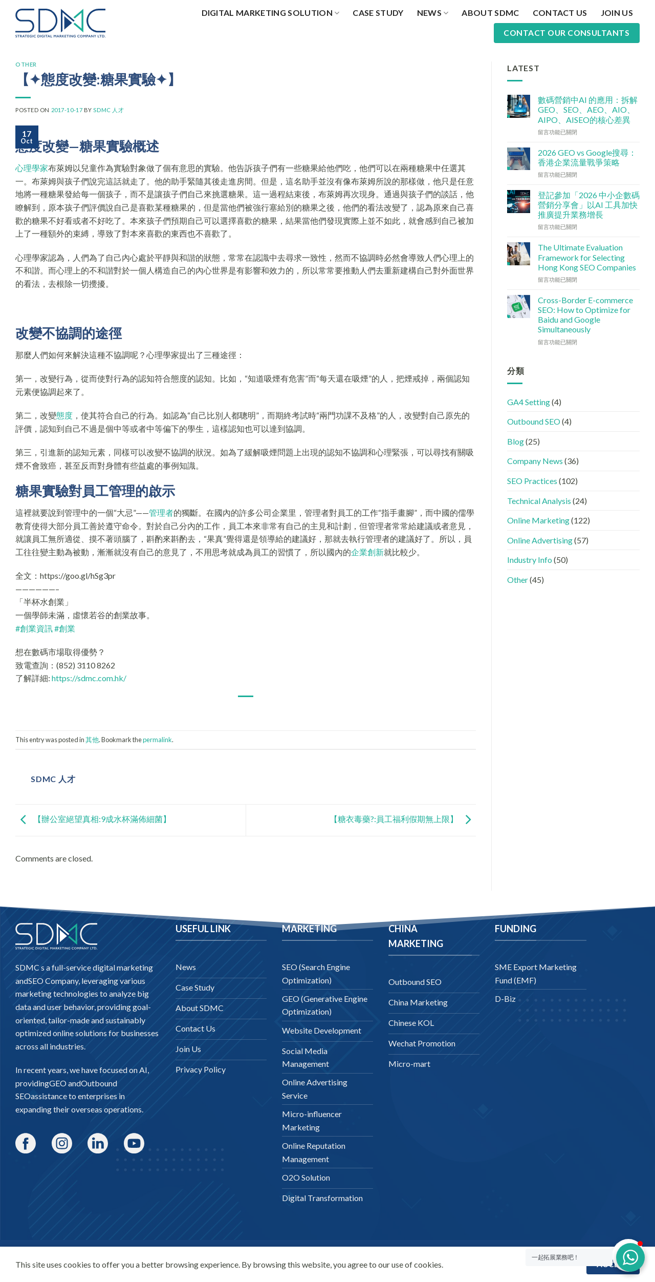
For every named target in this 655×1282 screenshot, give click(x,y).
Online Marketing (538, 520)
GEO (58, 1083)
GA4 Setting (528, 402)
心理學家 (31, 168)
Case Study (378, 12)
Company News (535, 461)
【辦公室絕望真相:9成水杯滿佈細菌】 (93, 819)
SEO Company (53, 980)
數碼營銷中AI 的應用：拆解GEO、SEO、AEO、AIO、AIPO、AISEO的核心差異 (588, 109)
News (433, 13)
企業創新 (367, 552)
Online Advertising (540, 540)
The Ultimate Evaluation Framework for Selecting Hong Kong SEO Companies (587, 256)
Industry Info (529, 559)
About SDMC (490, 12)
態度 (64, 415)
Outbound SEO (533, 421)
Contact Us (560, 12)
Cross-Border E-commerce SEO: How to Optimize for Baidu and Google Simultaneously (585, 314)
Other (26, 64)
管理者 (161, 512)
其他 (92, 739)
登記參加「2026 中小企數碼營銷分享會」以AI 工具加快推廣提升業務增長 (589, 204)
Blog (515, 441)
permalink (157, 739)
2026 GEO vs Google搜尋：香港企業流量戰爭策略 (587, 157)
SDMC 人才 (108, 110)
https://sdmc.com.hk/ (89, 678)
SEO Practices (532, 481)
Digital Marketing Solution (271, 13)
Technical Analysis (539, 501)
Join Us (617, 12)
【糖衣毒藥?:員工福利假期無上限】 (403, 819)
